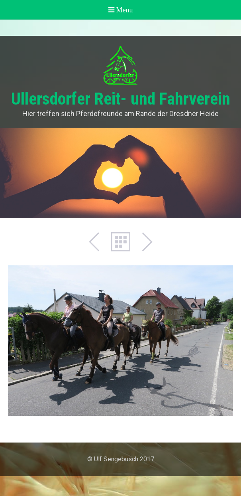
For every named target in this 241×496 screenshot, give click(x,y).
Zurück (98, 242)
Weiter (143, 242)
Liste (120, 242)
